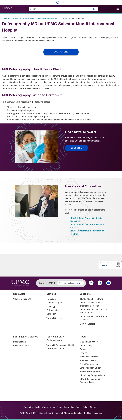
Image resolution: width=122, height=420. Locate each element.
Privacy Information (65, 407)
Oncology (50, 306)
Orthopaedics (52, 310)
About (83, 336)
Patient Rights (19, 342)
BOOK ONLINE (61, 52)
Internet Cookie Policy (90, 360)
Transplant (51, 299)
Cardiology (51, 314)
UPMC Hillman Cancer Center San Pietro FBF (94, 311)
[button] (62, 2)
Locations (85, 294)
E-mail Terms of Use (89, 364)
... (61, 18)
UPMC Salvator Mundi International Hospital (90, 304)
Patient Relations (21, 345)
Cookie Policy (82, 407)
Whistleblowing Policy (90, 371)
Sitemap (93, 407)
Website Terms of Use (45, 407)
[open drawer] (118, 8)
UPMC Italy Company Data (92, 375)
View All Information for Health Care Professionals (60, 347)
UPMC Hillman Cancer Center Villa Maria (94, 318)
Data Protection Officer (90, 368)
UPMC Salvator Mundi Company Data (90, 380)
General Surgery (54, 303)
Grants (83, 349)
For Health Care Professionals (55, 338)
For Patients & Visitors (25, 336)
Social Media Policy (89, 357)
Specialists (19, 294)
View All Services (54, 318)
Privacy (83, 353)
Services (51, 294)
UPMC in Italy (86, 345)
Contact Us (29, 407)
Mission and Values (89, 342)
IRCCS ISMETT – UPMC (91, 299)
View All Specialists (22, 299)
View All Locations (88, 324)
